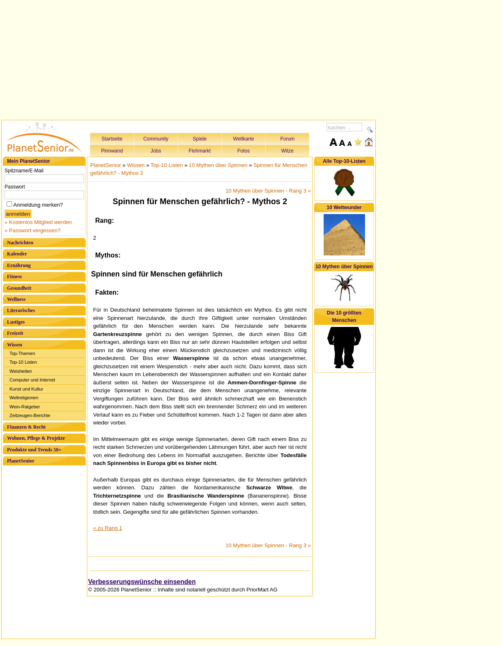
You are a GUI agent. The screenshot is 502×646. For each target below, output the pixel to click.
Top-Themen (22, 353)
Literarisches (21, 310)
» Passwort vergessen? (32, 230)
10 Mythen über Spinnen (218, 165)
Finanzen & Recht (26, 427)
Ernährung (19, 265)
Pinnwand (112, 151)
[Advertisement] (189, 59)
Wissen (14, 345)
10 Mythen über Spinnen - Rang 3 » (268, 191)
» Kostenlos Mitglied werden (38, 222)
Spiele (200, 139)
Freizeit (15, 333)
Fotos (243, 151)
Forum (287, 139)
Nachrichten (20, 243)
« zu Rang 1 (107, 528)
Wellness (16, 299)
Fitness (14, 276)
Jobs (156, 151)
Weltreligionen (24, 397)
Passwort (15, 187)
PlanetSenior (20, 461)
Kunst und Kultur (26, 388)
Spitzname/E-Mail (24, 171)
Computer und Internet (32, 379)
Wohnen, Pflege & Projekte (36, 438)
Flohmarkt (200, 151)
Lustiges (16, 322)
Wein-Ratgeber (25, 406)
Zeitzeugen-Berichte (30, 415)
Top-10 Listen (23, 362)
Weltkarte (243, 139)
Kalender (17, 254)
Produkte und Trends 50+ (34, 450)
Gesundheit (19, 288)
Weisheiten (21, 371)
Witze (287, 151)
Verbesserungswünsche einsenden (142, 581)
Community (155, 139)
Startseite (111, 139)
